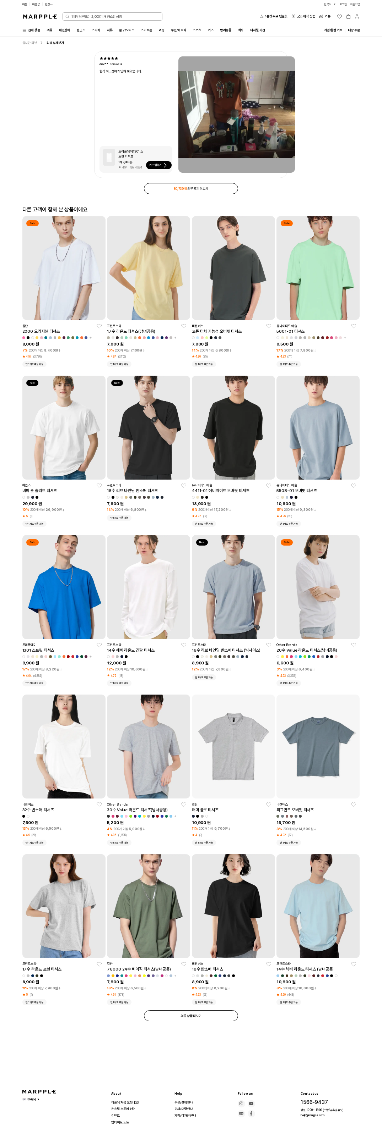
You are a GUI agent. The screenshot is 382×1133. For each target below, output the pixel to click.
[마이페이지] (357, 16)
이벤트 (116, 1115)
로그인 (341, 4)
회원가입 (354, 4)
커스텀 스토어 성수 (124, 1109)
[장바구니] (348, 16)
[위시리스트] (339, 16)
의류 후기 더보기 (191, 189)
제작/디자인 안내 (186, 1115)
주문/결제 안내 (184, 1102)
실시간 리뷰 (30, 43)
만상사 (51, 4)
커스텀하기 (160, 166)
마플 (25, 4)
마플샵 (37, 4)
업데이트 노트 (121, 1122)
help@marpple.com (312, 1115)
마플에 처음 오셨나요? (127, 1102)
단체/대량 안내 (184, 1109)
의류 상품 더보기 (191, 1018)
